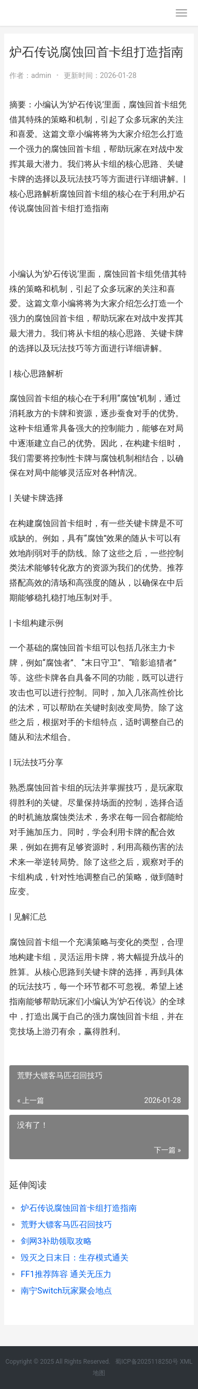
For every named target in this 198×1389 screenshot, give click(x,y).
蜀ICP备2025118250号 (146, 1361)
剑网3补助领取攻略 (56, 1241)
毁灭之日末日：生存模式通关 (75, 1257)
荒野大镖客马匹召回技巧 (66, 1224)
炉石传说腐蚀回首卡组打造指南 (79, 1208)
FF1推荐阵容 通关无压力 (66, 1274)
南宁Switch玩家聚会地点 (66, 1291)
